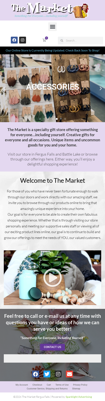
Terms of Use (62, 385)
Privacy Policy (80, 385)
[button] (52, 26)
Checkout (37, 385)
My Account (22, 385)
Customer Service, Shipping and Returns (47, 388)
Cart (49, 385)
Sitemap (76, 388)
